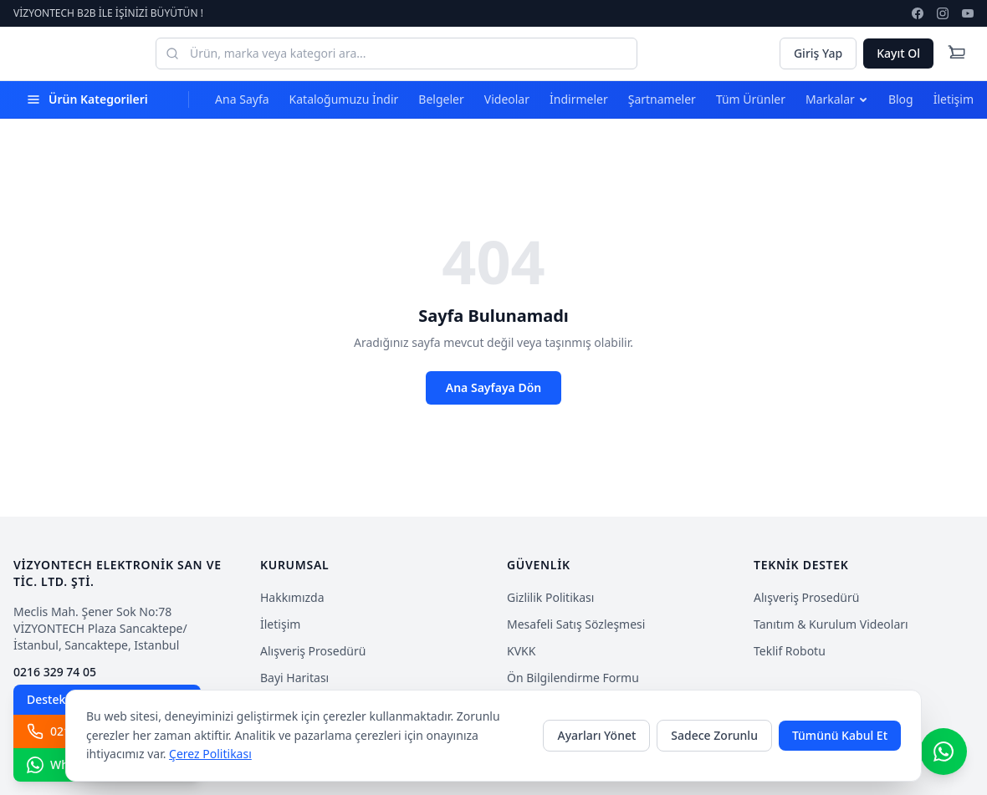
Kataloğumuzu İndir (344, 99)
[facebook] (917, 13)
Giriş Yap (818, 53)
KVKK (521, 651)
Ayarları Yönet (596, 735)
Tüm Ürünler (750, 99)
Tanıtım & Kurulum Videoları (831, 624)
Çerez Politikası (210, 754)
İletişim (953, 99)
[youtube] (968, 13)
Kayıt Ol (898, 53)
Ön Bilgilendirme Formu (573, 677)
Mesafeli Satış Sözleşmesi (576, 624)
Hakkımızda (292, 597)
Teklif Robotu (790, 651)
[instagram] (943, 13)
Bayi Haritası (294, 677)
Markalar (836, 99)
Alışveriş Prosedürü (313, 651)
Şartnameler (662, 99)
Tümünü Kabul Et (839, 735)
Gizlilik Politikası (550, 597)
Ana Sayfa (241, 99)
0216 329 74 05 (54, 672)
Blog (900, 99)
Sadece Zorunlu (714, 735)
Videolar (506, 99)
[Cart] (957, 53)
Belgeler (440, 99)
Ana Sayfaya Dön (493, 387)
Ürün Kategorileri (87, 99)
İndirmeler (579, 99)
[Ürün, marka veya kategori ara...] (396, 53)
